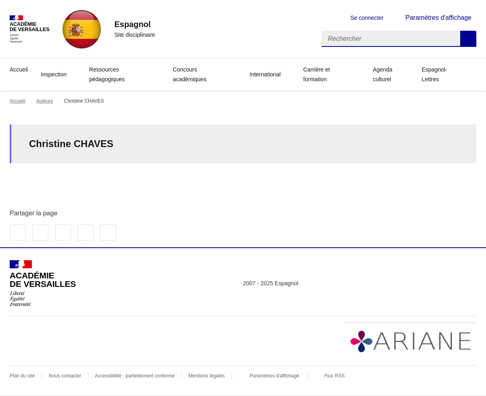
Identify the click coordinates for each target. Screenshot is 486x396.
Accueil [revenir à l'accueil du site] (19, 69)
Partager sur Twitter (40, 233)
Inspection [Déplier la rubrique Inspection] (54, 74)
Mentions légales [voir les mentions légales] (206, 376)
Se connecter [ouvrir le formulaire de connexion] (367, 18)
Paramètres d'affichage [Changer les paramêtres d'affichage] (438, 17)
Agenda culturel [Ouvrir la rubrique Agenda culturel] (382, 74)
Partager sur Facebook (18, 233)
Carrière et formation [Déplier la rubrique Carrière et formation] (316, 74)
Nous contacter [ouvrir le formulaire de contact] (65, 376)
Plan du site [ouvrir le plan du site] (22, 376)
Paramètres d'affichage (274, 376)
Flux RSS (334, 376)
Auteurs (44, 101)
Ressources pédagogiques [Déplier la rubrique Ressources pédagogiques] (107, 74)
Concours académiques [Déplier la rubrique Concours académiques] (189, 74)
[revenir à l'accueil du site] (134, 24)
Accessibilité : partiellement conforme (135, 376)
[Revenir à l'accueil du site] (43, 283)
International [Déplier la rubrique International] (265, 74)
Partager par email (85, 233)
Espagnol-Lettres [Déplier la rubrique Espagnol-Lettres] (434, 74)
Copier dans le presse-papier (108, 233)
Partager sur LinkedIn (63, 233)
